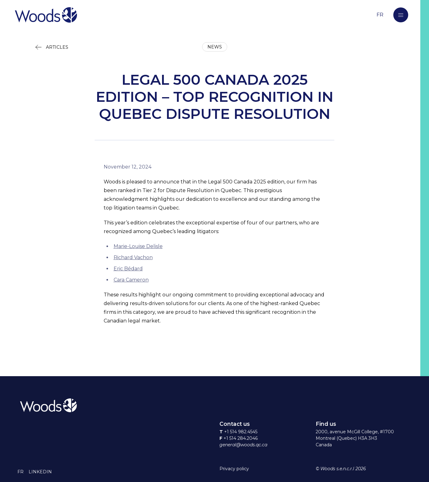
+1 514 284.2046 (241, 438)
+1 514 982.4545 (240, 432)
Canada (324, 445)
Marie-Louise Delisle (138, 246)
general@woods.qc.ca (243, 445)
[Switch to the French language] (380, 15)
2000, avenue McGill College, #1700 (355, 432)
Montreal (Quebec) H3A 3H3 (346, 438)
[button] (400, 14)
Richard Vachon (133, 257)
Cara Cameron (131, 280)
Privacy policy (234, 468)
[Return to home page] (186, 15)
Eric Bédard (128, 269)
